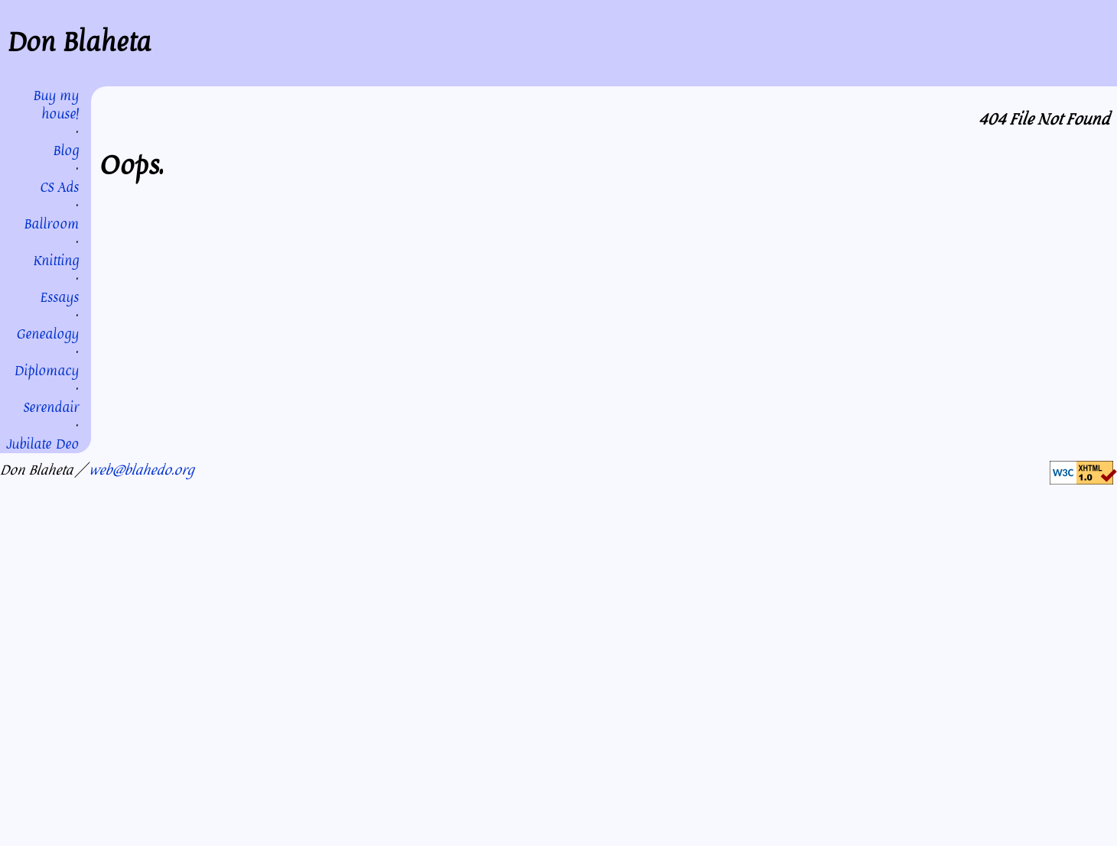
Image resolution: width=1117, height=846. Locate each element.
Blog (66, 150)
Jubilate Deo (42, 444)
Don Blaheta (79, 42)
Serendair (51, 407)
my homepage (733, 259)
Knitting (56, 260)
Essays (59, 297)
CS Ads (59, 187)
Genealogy (47, 334)
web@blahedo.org (141, 470)
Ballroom (51, 224)
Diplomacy (47, 370)
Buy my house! (56, 104)
